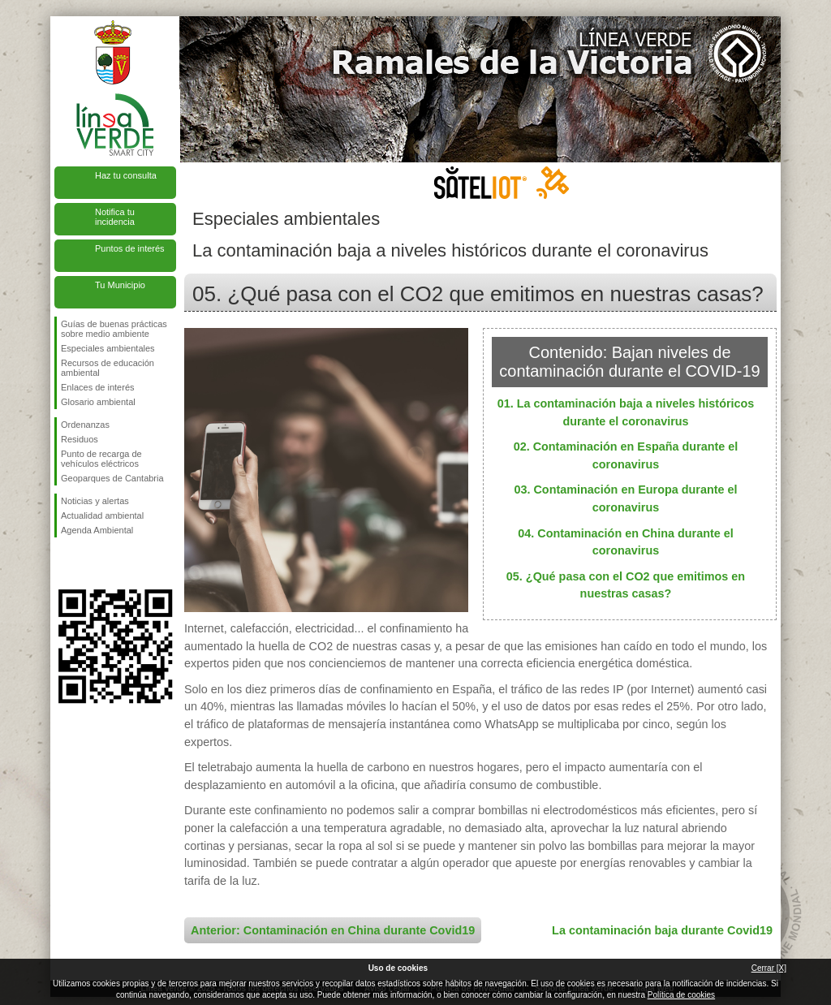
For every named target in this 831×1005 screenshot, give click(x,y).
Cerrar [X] (768, 968)
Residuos (79, 439)
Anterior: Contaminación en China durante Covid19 (333, 930)
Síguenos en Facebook (64, 563)
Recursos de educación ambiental (107, 367)
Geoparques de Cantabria (112, 478)
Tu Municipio (120, 285)
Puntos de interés (130, 248)
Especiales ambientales (108, 348)
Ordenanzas (85, 424)
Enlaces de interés (98, 387)
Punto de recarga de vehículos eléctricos (101, 458)
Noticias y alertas (95, 501)
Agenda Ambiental (97, 530)
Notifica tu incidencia (115, 216)
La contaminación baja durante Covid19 (662, 930)
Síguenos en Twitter (91, 563)
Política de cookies (681, 994)
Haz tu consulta (126, 175)
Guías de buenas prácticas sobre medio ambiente (114, 329)
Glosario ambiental (98, 402)
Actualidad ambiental (102, 515)
